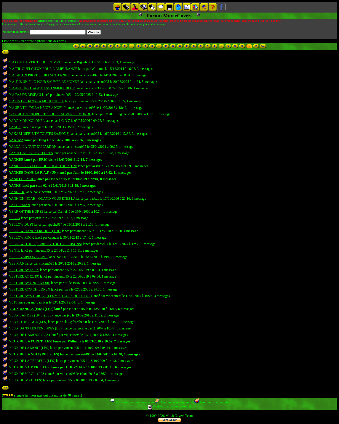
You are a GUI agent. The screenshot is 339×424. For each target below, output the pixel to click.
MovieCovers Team (179, 416)
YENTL (14, 250)
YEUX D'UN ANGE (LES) (28, 322)
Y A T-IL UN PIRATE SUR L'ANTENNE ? (39, 75)
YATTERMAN (19, 205)
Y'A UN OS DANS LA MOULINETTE (36, 101)
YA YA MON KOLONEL (27, 120)
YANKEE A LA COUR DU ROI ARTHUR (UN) (43, 166)
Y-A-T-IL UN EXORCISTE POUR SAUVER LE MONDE (50, 114)
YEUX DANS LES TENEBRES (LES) (36, 328)
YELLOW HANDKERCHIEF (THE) (35, 231)
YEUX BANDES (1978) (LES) (31, 315)
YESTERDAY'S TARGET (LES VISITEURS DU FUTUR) (50, 296)
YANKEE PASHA (22, 179)
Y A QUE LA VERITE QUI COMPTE (35, 62)
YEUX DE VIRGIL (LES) (27, 374)
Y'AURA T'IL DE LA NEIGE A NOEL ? (37, 107)
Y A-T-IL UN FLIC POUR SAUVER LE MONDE (44, 82)
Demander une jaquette (174, 402)
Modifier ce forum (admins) (169, 406)
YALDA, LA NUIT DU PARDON (32, 146)
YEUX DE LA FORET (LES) (30, 341)
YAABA (15, 127)
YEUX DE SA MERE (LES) (29, 367)
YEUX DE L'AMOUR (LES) (29, 335)
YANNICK (16, 192)
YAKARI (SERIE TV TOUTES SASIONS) (39, 133)
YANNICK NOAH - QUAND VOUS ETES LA (42, 198)
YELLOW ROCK (21, 237)
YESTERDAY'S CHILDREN (29, 289)
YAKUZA (16, 140)
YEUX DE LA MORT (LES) (29, 348)
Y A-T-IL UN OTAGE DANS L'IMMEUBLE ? (42, 88)
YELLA (14, 218)
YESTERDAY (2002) (24, 270)
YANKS (15, 185)
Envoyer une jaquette (211, 402)
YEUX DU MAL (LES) (25, 380)
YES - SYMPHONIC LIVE (28, 257)
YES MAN (16, 263)
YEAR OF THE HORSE (26, 211)
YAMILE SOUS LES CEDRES (31, 153)
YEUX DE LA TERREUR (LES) (32, 361)
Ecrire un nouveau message (132, 402)
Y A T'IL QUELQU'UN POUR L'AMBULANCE (43, 69)
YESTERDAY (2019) (24, 276)
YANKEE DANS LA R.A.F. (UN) (33, 172)
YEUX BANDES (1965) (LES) (31, 309)
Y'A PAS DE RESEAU (25, 94)
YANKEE (16, 159)
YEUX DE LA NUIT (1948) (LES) (34, 354)
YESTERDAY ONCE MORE (29, 283)
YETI (13, 302)
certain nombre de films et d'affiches (58, 20)
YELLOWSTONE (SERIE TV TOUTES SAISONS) (45, 244)
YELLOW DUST (21, 224)
